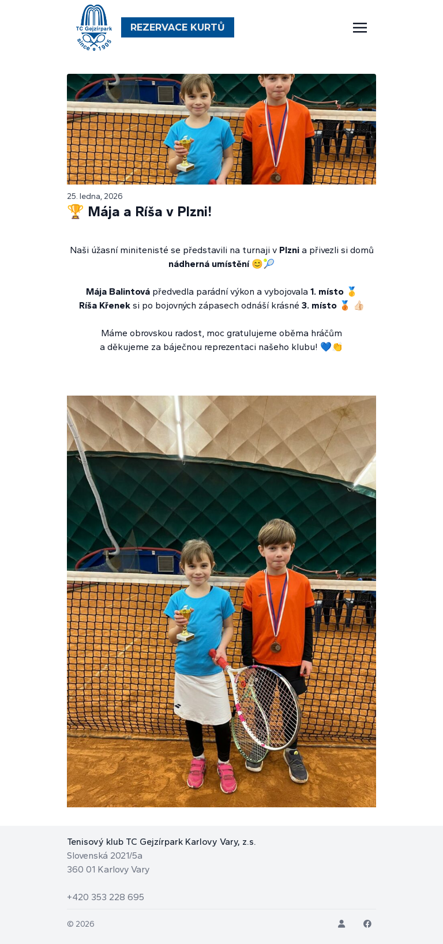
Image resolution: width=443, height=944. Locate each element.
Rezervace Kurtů (177, 27)
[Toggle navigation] (360, 27)
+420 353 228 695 (105, 897)
